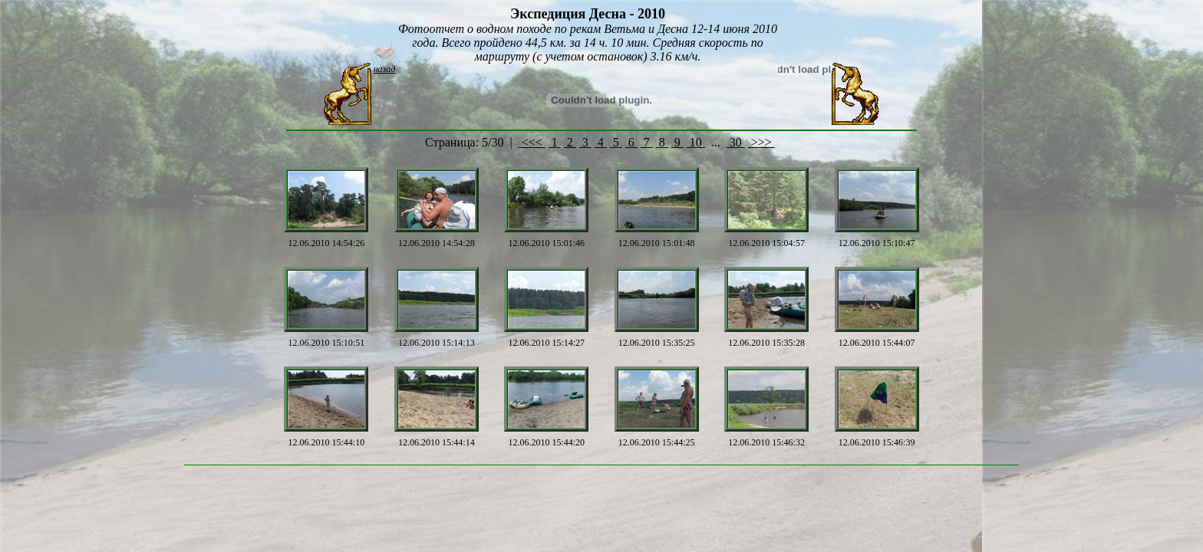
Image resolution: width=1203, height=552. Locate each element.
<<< (532, 142)
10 (696, 142)
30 (736, 142)
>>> (761, 142)
